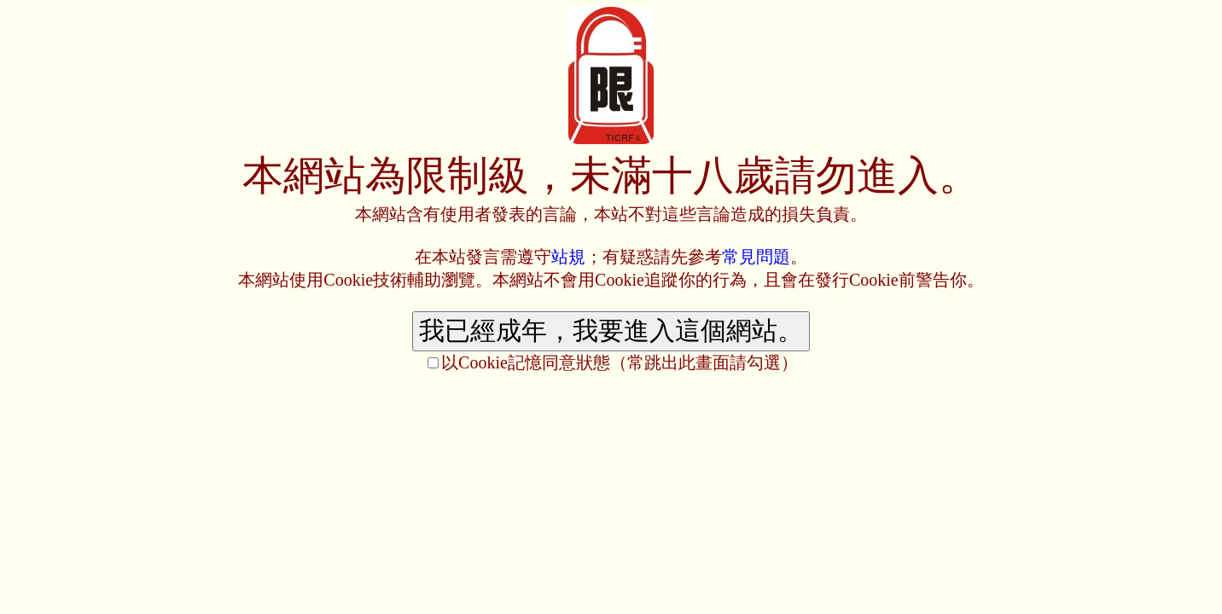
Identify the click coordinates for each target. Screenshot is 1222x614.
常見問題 (756, 256)
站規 (568, 256)
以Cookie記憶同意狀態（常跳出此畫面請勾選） (619, 362)
